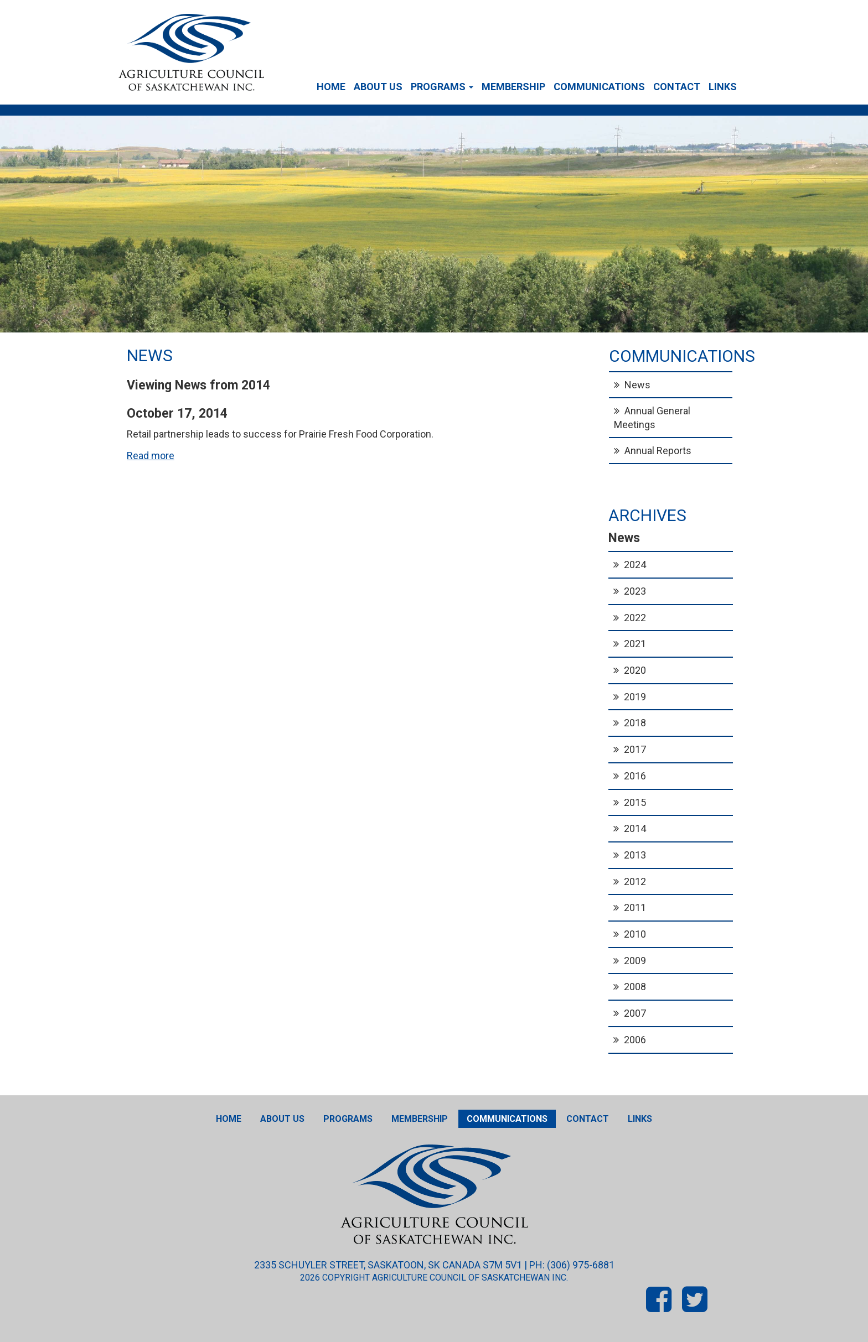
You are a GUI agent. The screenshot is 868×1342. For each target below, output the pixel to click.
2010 (635, 934)
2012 (635, 881)
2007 (635, 1013)
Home (331, 86)
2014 (635, 828)
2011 (635, 907)
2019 (635, 697)
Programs (442, 86)
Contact (676, 86)
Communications (599, 86)
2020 (635, 670)
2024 (635, 564)
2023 (635, 591)
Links (723, 86)
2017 (635, 749)
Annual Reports (657, 450)
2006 (635, 1039)
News (637, 385)
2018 (635, 723)
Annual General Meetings (652, 417)
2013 (635, 855)
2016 (635, 776)
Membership (513, 86)
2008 (635, 986)
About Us (378, 86)
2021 (635, 643)
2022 (635, 617)
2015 (635, 802)
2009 (635, 960)
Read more (150, 455)
